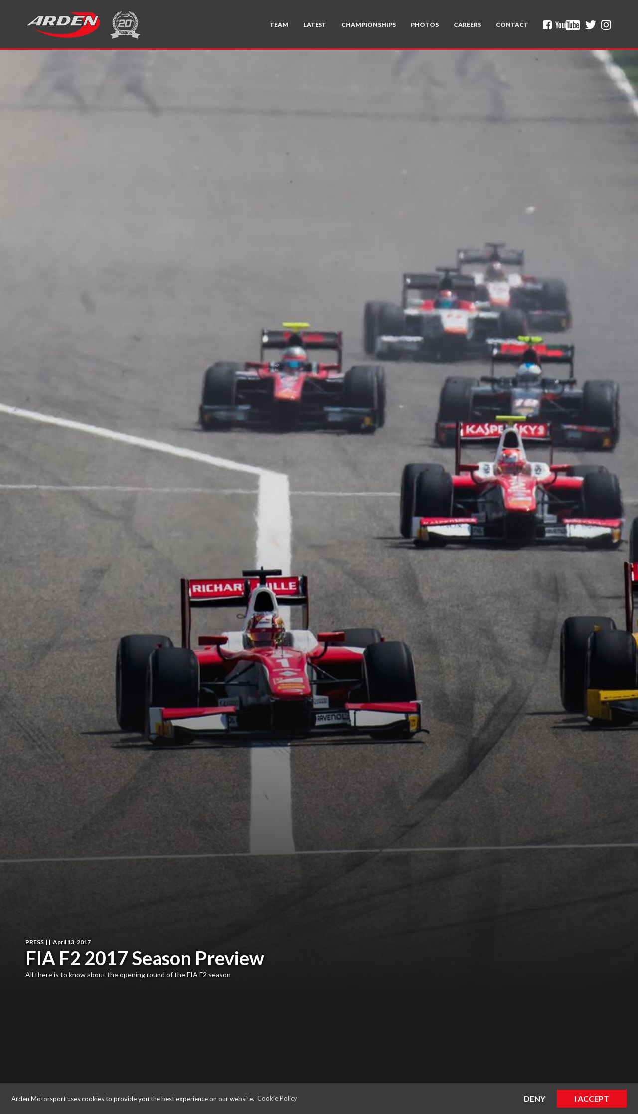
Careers (467, 24)
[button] (279, 25)
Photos (425, 24)
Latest (314, 24)
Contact (512, 24)
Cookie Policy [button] (277, 1098)
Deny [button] (534, 1098)
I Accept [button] (591, 1098)
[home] (62, 25)
